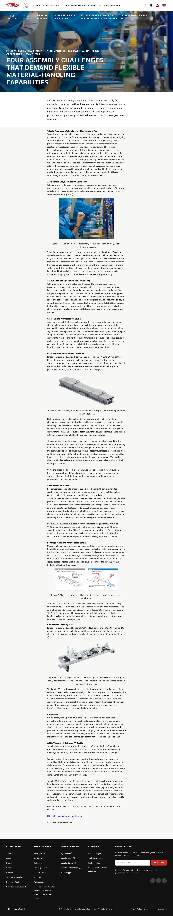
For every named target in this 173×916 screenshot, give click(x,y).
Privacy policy (133, 872)
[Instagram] (164, 880)
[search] (145, 5)
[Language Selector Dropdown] (164, 5)
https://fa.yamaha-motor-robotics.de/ (64, 816)
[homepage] (12, 5)
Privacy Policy (136, 909)
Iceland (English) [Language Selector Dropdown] (17, 909)
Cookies (147, 909)
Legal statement (160, 909)
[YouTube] (152, 880)
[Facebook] (158, 880)
